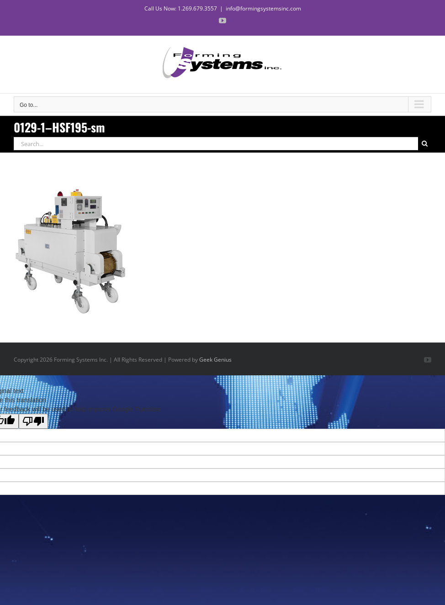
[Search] (424, 143)
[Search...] (216, 143)
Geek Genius (215, 359)
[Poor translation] (33, 421)
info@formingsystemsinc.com (263, 8)
